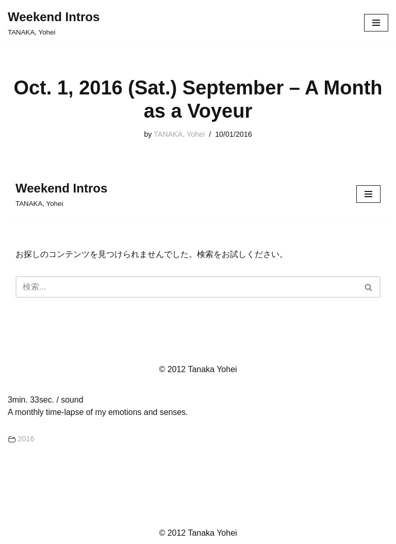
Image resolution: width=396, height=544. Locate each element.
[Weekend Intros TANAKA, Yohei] (54, 22)
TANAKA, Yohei (179, 134)
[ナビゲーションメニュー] (376, 22)
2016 (26, 439)
